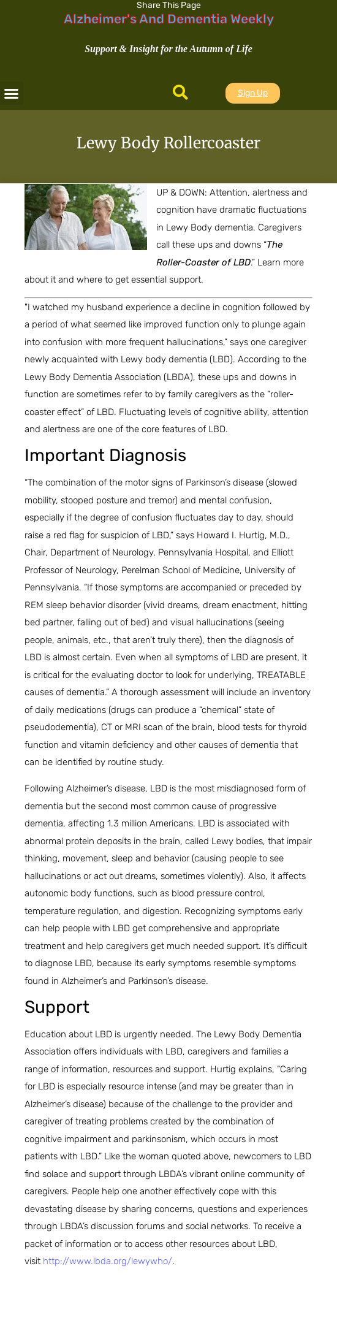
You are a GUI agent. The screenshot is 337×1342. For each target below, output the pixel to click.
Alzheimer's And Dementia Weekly (169, 18)
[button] (11, 93)
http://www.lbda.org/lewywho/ (107, 1261)
